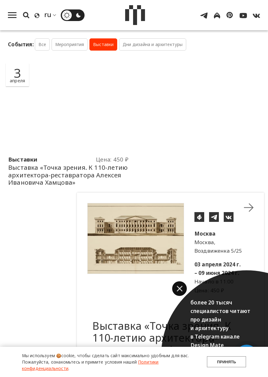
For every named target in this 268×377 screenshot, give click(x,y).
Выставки (103, 44)
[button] (179, 288)
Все (42, 44)
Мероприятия (69, 44)
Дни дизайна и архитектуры (153, 44)
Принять (226, 362)
